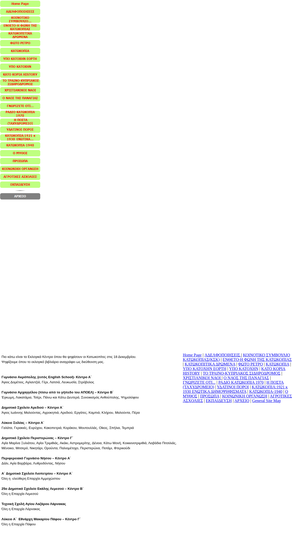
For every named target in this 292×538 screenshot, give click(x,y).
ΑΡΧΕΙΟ (241, 400)
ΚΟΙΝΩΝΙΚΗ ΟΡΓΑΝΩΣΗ (244, 396)
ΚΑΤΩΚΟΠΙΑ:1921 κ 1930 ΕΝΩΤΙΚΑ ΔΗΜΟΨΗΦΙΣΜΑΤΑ (235, 389)
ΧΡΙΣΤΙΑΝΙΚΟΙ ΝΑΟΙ (202, 378)
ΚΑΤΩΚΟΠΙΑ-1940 (265, 391)
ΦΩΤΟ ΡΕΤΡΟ (250, 364)
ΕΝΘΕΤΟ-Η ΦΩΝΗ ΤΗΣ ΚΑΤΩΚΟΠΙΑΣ (257, 359)
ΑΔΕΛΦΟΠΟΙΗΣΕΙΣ (222, 355)
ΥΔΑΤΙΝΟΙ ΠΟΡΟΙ (233, 387)
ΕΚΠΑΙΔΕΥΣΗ (219, 400)
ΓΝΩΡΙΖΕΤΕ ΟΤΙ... (199, 382)
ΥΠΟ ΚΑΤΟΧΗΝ (243, 369)
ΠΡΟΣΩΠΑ (209, 396)
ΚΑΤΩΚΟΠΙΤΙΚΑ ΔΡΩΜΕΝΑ (210, 364)
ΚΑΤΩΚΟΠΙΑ (277, 364)
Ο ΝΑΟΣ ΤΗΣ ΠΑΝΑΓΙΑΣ (246, 378)
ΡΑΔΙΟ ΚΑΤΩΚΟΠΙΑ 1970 (241, 382)
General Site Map (266, 400)
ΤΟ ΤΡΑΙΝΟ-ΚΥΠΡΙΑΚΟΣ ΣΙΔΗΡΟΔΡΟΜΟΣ (241, 373)
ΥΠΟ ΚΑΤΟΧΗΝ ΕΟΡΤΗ (204, 369)
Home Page (192, 355)
